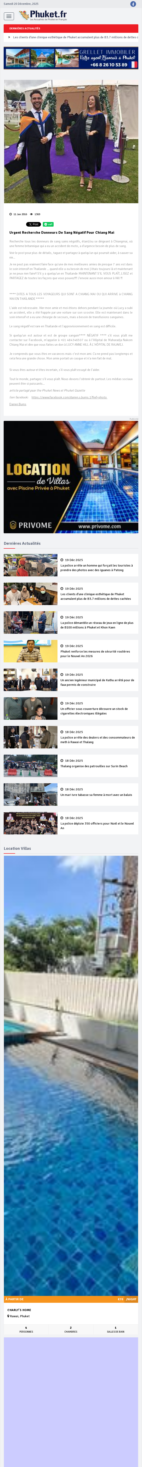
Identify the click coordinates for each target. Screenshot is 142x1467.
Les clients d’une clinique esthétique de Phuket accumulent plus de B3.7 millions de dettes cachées (97, 594)
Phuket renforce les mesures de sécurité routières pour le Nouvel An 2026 (97, 651)
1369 (35, 214)
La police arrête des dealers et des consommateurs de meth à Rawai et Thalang (97, 737)
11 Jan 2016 (18, 214)
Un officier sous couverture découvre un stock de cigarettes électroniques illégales (97, 708)
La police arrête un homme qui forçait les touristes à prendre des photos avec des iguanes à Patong (97, 565)
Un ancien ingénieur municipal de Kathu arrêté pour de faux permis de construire (97, 680)
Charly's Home (19, 1310)
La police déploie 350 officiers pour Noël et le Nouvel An (97, 823)
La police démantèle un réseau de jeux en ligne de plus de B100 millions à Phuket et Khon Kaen (97, 622)
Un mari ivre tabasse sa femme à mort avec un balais (97, 792)
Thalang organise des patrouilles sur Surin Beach (97, 763)
